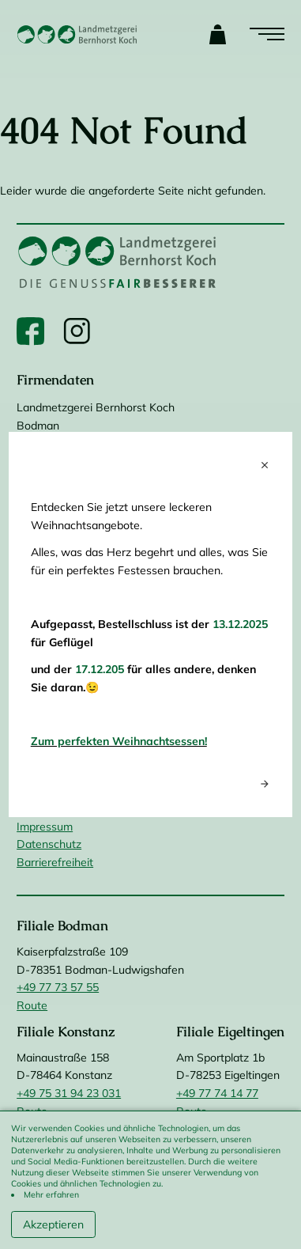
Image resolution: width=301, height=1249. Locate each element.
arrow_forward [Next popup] (264, 783)
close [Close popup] (264, 465)
